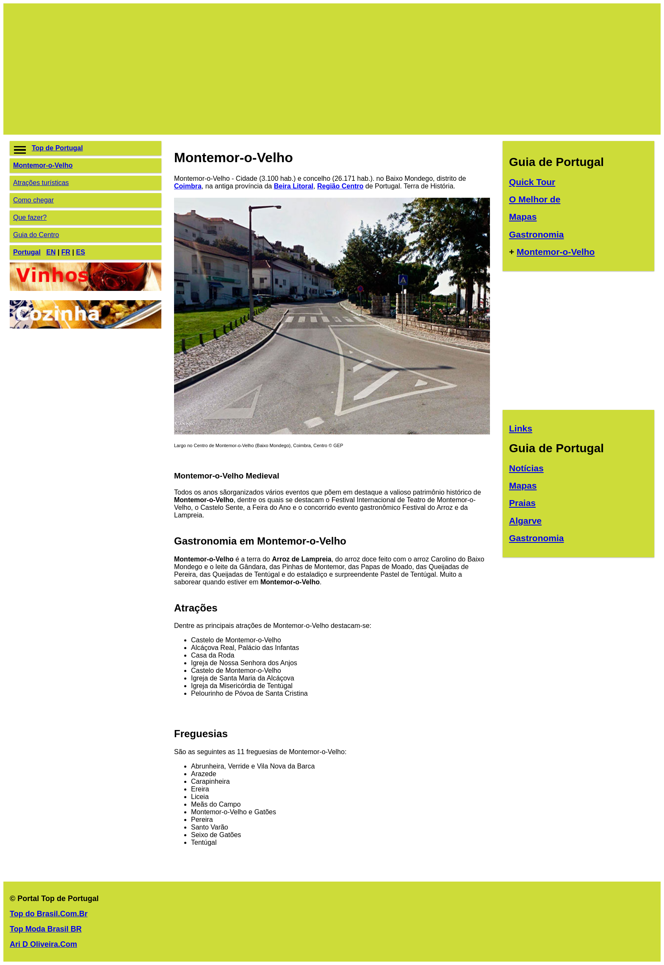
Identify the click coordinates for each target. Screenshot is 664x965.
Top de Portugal (57, 148)
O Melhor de (534, 199)
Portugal (27, 252)
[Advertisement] (264, 69)
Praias (522, 503)
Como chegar (33, 200)
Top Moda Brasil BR (46, 929)
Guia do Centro (36, 234)
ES (80, 252)
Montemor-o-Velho (42, 165)
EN (50, 252)
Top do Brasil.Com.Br (49, 914)
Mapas (523, 216)
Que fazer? (30, 217)
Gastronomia (536, 234)
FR (65, 252)
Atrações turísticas (41, 182)
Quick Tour (532, 182)
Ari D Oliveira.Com (43, 944)
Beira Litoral (293, 186)
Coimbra (188, 186)
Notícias (526, 468)
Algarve (525, 520)
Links (520, 428)
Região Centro (340, 186)
